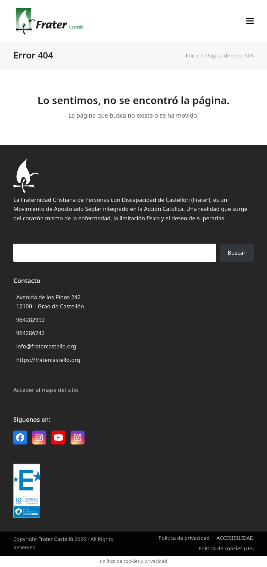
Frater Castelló (55, 538)
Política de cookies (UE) (226, 548)
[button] (250, 21)
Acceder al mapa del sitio (45, 390)
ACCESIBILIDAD (235, 537)
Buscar (236, 253)
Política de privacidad (184, 537)
